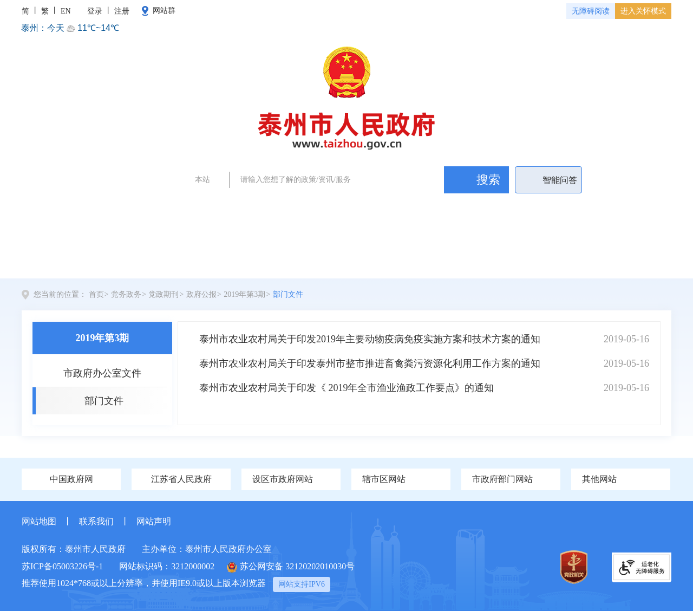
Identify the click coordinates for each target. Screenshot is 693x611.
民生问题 (443, 206)
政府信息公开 (380, 259)
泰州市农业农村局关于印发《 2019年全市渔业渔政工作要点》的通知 (346, 387)
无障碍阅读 (591, 11)
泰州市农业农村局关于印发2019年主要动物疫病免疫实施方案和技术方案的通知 (369, 339)
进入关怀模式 (643, 11)
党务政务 (131, 264)
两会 (238, 206)
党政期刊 (163, 294)
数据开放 (630, 259)
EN (66, 11)
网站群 (164, 10)
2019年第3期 (244, 294)
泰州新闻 (364, 206)
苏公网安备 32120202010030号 (291, 567)
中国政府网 (71, 479)
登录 (94, 11)
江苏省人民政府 (181, 479)
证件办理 (325, 206)
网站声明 (153, 521)
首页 (62, 259)
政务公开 (404, 206)
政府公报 (201, 294)
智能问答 (559, 180)
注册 (121, 11)
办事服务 (471, 259)
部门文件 (288, 294)
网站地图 (39, 521)
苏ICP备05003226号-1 (62, 566)
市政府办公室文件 (102, 373)
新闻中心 (210, 259)
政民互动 (550, 259)
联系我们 (96, 521)
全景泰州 (290, 259)
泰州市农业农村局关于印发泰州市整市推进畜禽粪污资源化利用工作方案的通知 (369, 363)
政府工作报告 (277, 206)
